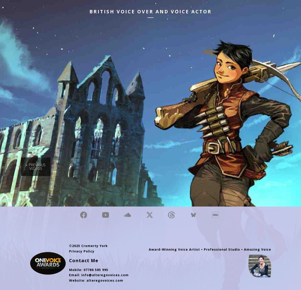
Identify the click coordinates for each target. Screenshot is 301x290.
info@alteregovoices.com (105, 275)
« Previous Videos (36, 166)
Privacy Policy (81, 251)
